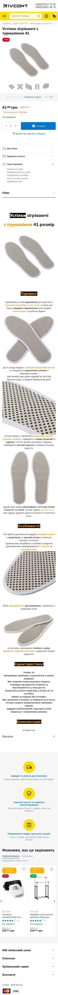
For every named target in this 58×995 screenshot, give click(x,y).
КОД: (46, 97)
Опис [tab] (29, 193)
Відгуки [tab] (29, 736)
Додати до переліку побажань (29, 133)
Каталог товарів (4, 16)
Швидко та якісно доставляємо (29, 776)
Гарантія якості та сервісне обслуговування (29, 803)
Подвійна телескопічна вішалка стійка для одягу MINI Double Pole (41, 916)
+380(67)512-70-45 (45, 4)
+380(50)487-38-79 (45, 7)
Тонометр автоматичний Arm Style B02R (11, 916)
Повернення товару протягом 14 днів (29, 833)
